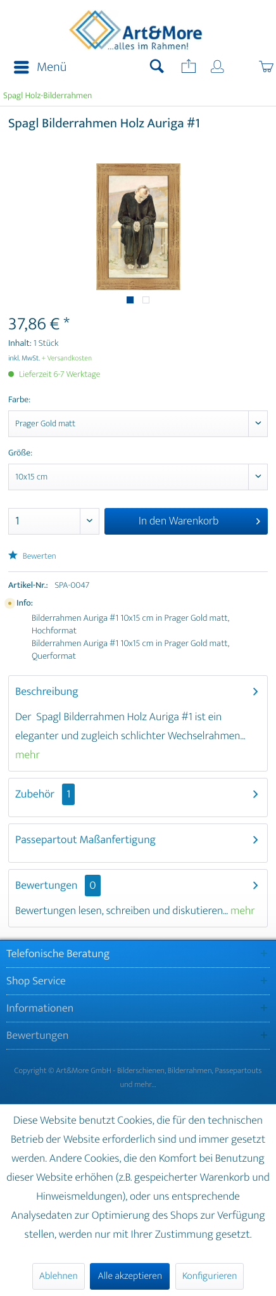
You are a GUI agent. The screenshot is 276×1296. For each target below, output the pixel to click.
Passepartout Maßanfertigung (85, 839)
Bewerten (32, 556)
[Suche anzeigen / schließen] (157, 67)
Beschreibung (46, 691)
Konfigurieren (209, 1276)
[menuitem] (36, 67)
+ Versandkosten (67, 358)
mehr (27, 755)
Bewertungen (46, 885)
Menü (40, 67)
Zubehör (45, 794)
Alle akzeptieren (129, 1276)
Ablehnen (58, 1276)
